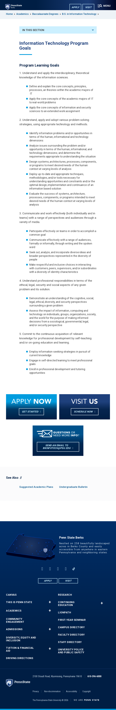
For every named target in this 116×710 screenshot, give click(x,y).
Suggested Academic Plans (36, 486)
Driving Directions (19, 658)
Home (9, 14)
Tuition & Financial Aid (20, 649)
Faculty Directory (71, 634)
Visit (88, 7)
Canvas (11, 594)
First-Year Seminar (72, 619)
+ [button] (50, 602)
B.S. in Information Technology (79, 14)
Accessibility (71, 691)
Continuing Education (66, 604)
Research (65, 594)
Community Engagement (15, 620)
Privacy (36, 691)
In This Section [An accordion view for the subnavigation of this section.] (58, 30)
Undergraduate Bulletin (73, 486)
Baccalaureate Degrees (45, 14)
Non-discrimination (52, 691)
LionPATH (64, 612)
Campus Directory (71, 627)
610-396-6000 (94, 676)
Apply (75, 7)
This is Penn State (19, 602)
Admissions (14, 629)
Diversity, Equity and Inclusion (21, 639)
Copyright (86, 691)
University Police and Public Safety (71, 651)
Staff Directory (70, 642)
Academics (22, 14)
